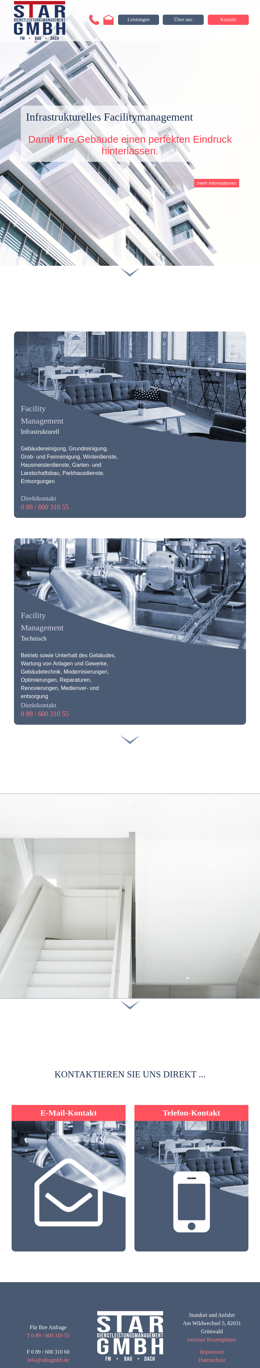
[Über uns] (183, 20)
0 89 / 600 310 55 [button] (45, 507)
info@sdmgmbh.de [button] (48, 1360)
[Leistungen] (138, 20)
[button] (94, 17)
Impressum (212, 1352)
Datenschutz (211, 1360)
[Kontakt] (228, 20)
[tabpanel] (130, 438)
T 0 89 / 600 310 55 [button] (48, 1335)
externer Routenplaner (212, 1339)
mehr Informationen (216, 183)
